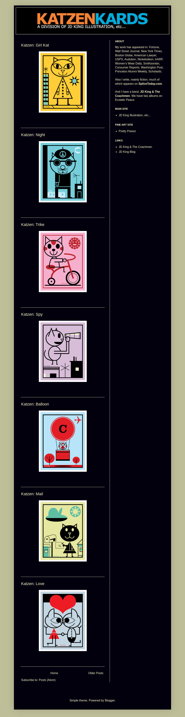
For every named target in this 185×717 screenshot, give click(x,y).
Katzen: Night (33, 135)
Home (54, 673)
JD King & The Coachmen (135, 146)
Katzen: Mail (32, 494)
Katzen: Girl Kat (35, 45)
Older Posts (95, 673)
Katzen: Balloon (35, 404)
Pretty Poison (127, 131)
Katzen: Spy (32, 314)
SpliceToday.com (150, 83)
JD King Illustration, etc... (135, 115)
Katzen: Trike (32, 224)
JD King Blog (127, 151)
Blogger (110, 700)
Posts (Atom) (47, 680)
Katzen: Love (32, 583)
